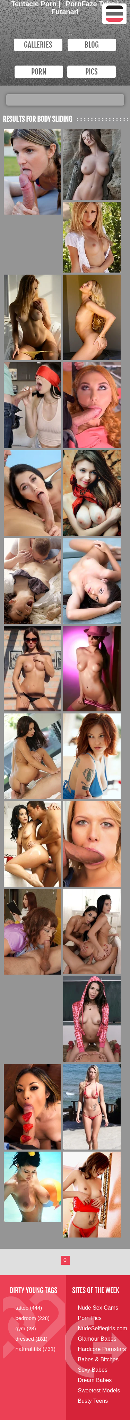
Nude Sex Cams (98, 1308)
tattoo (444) (29, 1308)
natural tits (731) (36, 1349)
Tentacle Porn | (36, 4)
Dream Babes (95, 1380)
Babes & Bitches (98, 1359)
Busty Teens (93, 1401)
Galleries (38, 44)
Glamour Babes (97, 1339)
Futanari (65, 12)
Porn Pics (90, 1318)
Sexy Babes (92, 1370)
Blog (92, 44)
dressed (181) (32, 1339)
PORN (38, 71)
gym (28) (26, 1328)
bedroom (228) (33, 1318)
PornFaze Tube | (92, 4)
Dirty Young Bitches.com (55, 26)
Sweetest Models (99, 1390)
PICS (91, 71)
